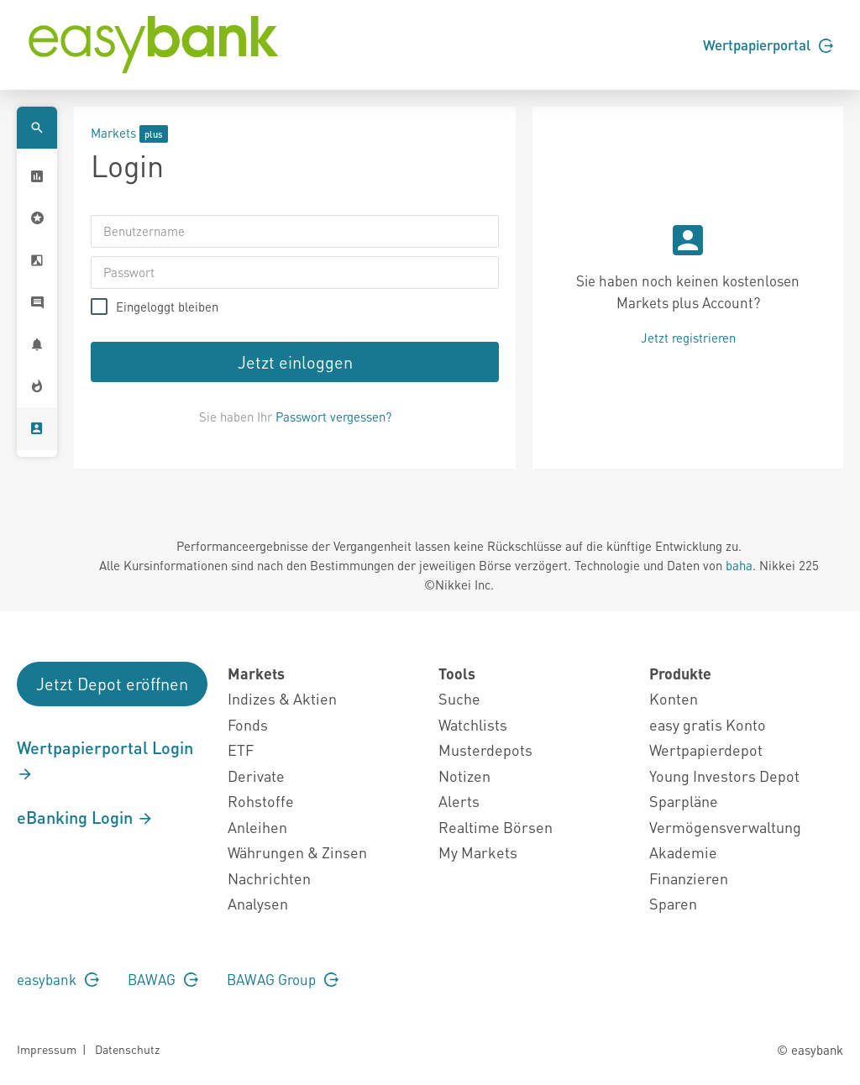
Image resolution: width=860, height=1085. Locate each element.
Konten (673, 698)
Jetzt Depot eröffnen (112, 684)
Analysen (258, 903)
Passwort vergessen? (333, 416)
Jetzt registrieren (688, 337)
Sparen (673, 903)
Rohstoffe (261, 800)
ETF (241, 749)
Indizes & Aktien (282, 698)
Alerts (459, 800)
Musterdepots (485, 749)
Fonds (248, 724)
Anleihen (257, 826)
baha (739, 565)
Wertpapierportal (768, 44)
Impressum (46, 1048)
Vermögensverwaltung (725, 826)
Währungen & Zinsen (297, 852)
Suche (459, 698)
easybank (58, 979)
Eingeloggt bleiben (167, 307)
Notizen (464, 775)
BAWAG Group (282, 979)
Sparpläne (683, 800)
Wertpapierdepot (706, 749)
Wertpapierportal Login (105, 760)
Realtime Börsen (495, 826)
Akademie (683, 852)
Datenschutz (127, 1048)
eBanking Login (85, 817)
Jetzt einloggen (295, 362)
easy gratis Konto (707, 724)
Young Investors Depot (724, 775)
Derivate (256, 775)
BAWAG (163, 979)
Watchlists (472, 724)
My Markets (477, 852)
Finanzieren (688, 878)
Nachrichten (269, 878)
